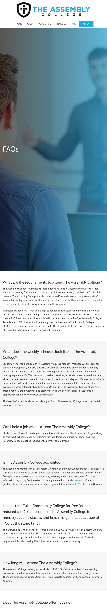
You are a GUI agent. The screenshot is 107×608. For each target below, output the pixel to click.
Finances (60, 24)
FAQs (73, 24)
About (30, 24)
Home (19, 24)
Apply (86, 24)
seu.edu (79, 480)
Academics (45, 24)
